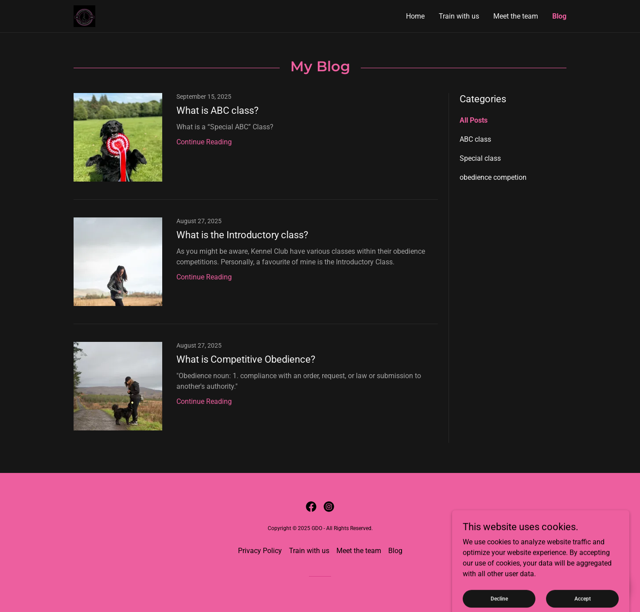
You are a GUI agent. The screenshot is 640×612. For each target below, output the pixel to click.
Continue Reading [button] (204, 142)
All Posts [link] (474, 120)
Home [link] (415, 16)
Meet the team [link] (515, 16)
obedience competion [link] (493, 177)
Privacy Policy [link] (260, 550)
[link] (84, 16)
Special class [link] (480, 158)
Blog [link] (559, 16)
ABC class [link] (475, 139)
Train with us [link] (459, 16)
